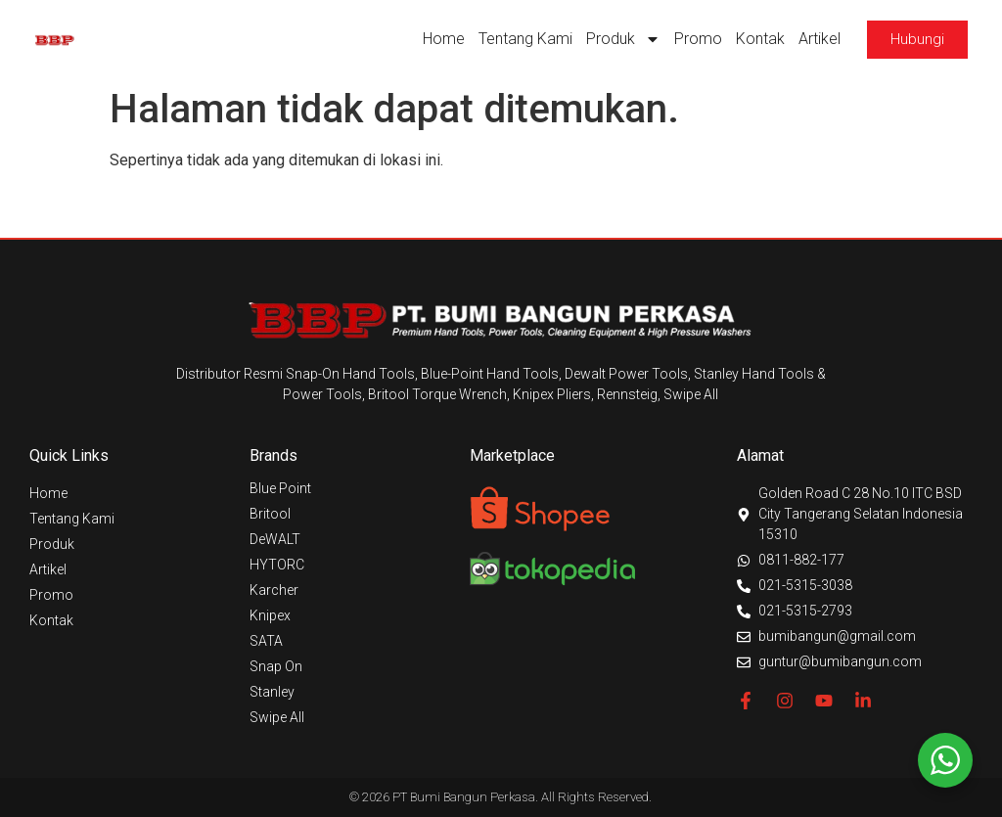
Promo (698, 38)
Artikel (819, 38)
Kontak (760, 38)
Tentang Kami (525, 38)
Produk (623, 39)
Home (444, 38)
